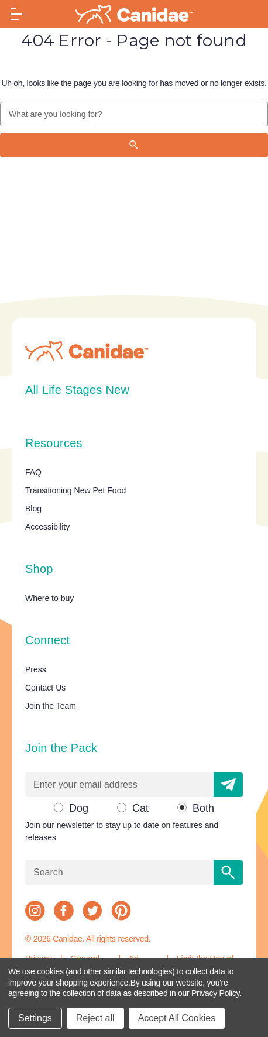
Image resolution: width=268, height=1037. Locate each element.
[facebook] (64, 911)
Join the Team (50, 705)
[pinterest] (121, 911)
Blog (33, 508)
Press (35, 669)
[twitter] (92, 911)
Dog (78, 808)
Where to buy (49, 598)
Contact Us (45, 687)
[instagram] (35, 911)
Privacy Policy (215, 993)
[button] (228, 784)
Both (203, 808)
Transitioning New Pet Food (75, 490)
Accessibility (47, 526)
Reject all (95, 1018)
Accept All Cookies (177, 1018)
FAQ (33, 472)
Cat (140, 808)
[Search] (134, 145)
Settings (35, 1018)
